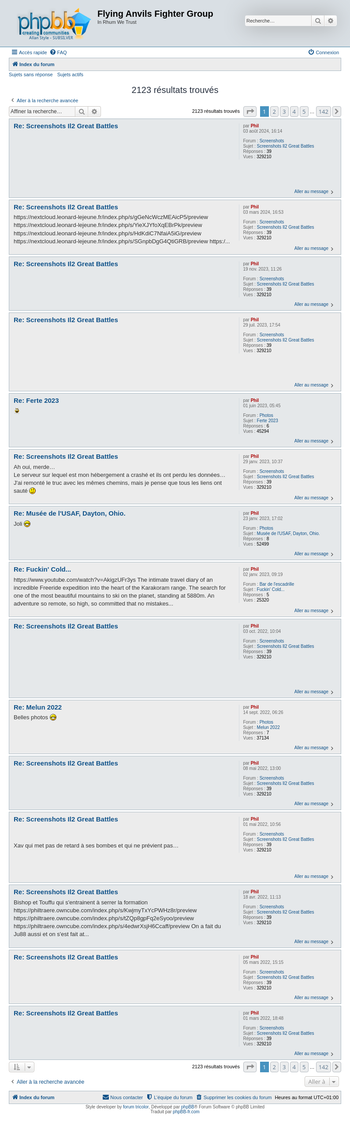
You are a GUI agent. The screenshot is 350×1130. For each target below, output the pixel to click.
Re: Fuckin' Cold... (42, 569)
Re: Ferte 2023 (36, 400)
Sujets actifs (70, 74)
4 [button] (294, 111)
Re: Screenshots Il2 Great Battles (66, 126)
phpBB (187, 1106)
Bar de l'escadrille (277, 584)
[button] (250, 111)
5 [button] (303, 111)
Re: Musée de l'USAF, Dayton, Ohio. (70, 513)
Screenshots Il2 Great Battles (285, 146)
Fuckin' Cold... (271, 589)
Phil (255, 125)
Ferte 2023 (267, 420)
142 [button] (323, 111)
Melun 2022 (268, 727)
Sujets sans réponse (31, 74)
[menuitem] (58, 52)
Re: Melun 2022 (38, 707)
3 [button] (284, 111)
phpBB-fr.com (186, 1111)
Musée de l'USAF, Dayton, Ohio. (288, 533)
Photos (266, 415)
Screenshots (272, 140)
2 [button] (274, 111)
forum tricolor (136, 1106)
